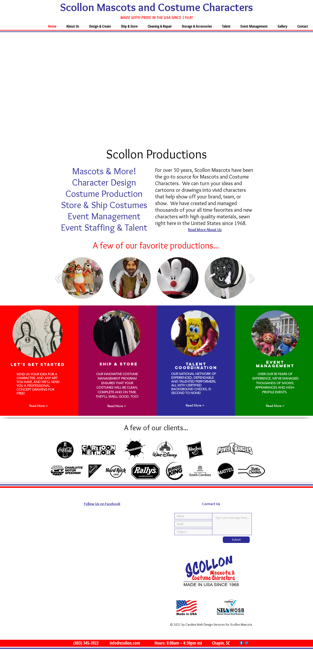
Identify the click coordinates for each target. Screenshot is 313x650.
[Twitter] (246, 643)
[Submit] (236, 540)
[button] (82, 278)
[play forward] (251, 277)
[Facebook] (241, 643)
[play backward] (58, 277)
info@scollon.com (125, 643)
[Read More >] (38, 406)
